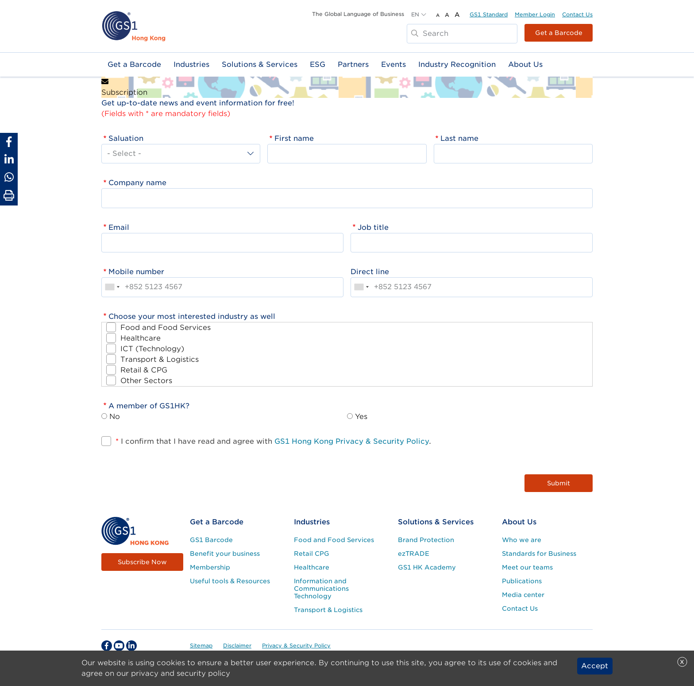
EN (415, 14)
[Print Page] (9, 195)
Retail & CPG (143, 370)
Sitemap (201, 645)
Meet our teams (527, 567)
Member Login (535, 14)
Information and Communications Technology (321, 588)
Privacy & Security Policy (296, 645)
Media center (523, 594)
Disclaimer (237, 645)
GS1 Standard (489, 14)
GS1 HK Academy (427, 567)
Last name (459, 138)
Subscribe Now (142, 562)
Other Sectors (146, 380)
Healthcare (140, 338)
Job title (373, 227)
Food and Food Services (165, 327)
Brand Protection (426, 539)
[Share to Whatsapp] (9, 177)
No (114, 416)
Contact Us (577, 14)
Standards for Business (539, 553)
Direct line (370, 271)
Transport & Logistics (159, 359)
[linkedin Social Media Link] (131, 645)
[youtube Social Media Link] (119, 645)
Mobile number (136, 271)
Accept (594, 666)
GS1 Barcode (211, 539)
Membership (210, 567)
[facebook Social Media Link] (106, 645)
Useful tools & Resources (230, 581)
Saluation (125, 138)
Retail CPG (311, 553)
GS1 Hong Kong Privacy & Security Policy (351, 441)
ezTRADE (413, 553)
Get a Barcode (558, 32)
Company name (137, 182)
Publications (522, 581)
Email (118, 227)
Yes (361, 416)
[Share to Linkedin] (9, 159)
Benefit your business (225, 553)
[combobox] (112, 287)
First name (294, 138)
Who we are (521, 539)
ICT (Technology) (152, 349)
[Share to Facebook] (9, 142)
